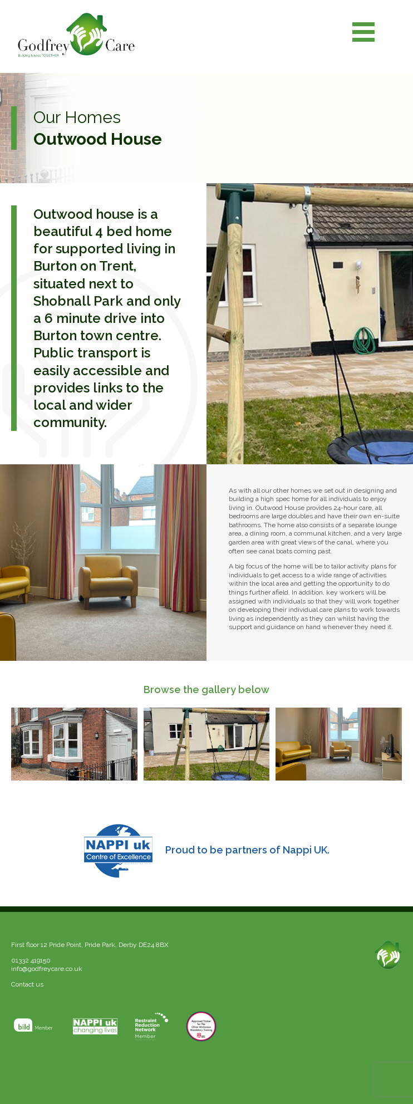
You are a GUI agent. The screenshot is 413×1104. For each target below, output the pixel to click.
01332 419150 (31, 960)
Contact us (27, 984)
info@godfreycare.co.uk (46, 969)
